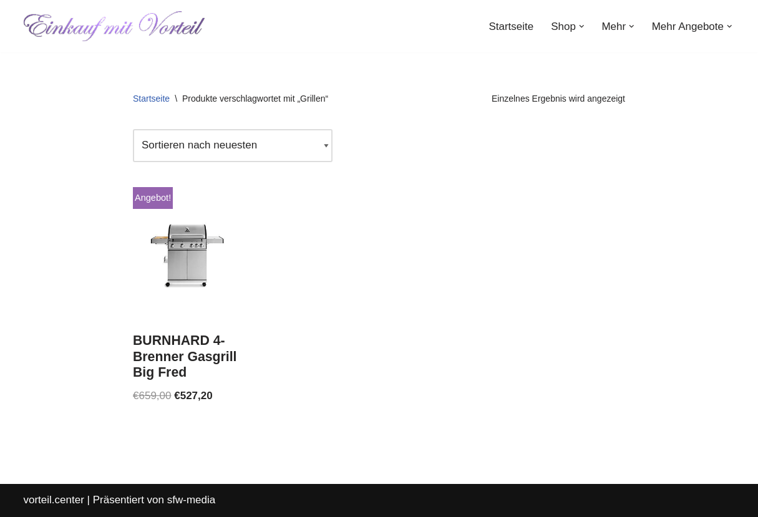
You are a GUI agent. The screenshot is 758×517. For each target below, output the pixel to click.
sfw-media (191, 500)
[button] (582, 26)
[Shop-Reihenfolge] (233, 145)
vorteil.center (54, 500)
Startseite (510, 26)
